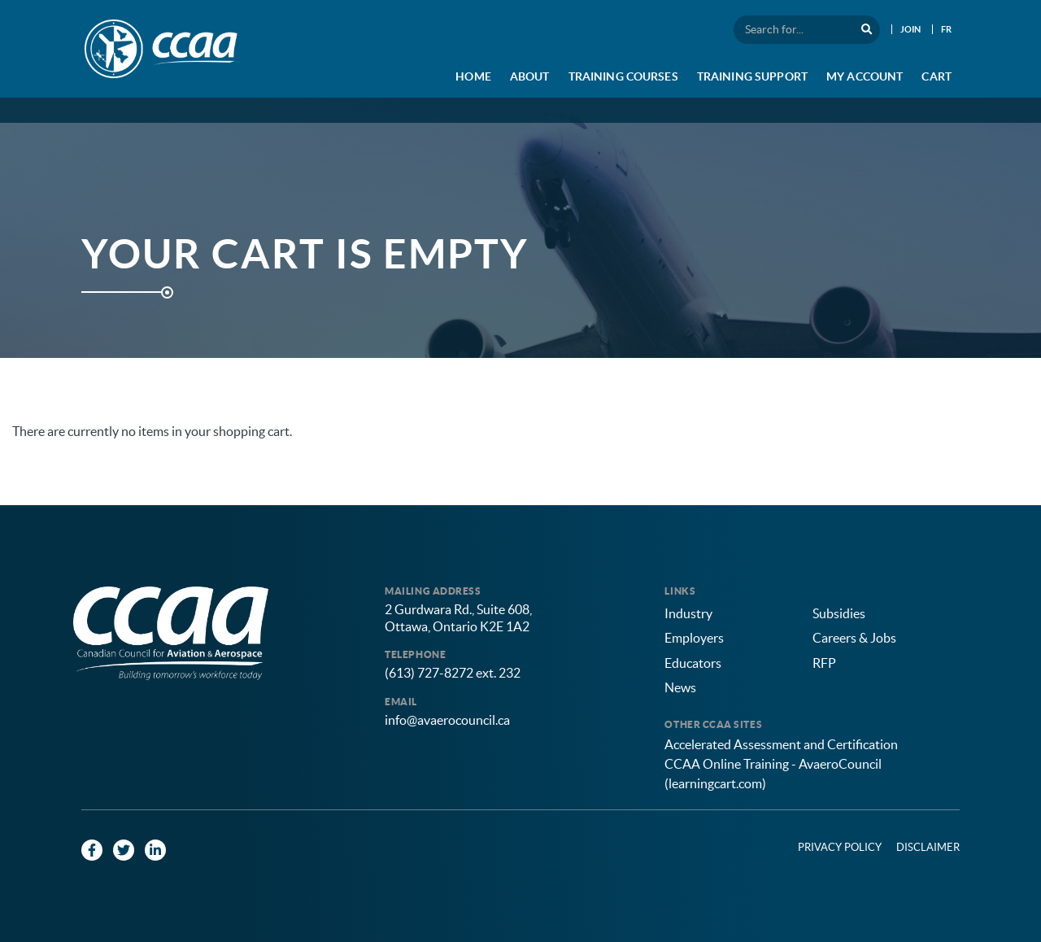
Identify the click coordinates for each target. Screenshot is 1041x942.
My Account (864, 76)
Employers (694, 637)
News (680, 687)
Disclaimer (928, 847)
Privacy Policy (840, 847)
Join (910, 29)
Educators (692, 663)
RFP (824, 663)
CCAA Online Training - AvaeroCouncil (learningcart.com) (773, 774)
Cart (936, 76)
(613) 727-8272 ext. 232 (452, 672)
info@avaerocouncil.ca (447, 720)
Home (473, 76)
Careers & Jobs (854, 637)
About (530, 76)
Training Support (752, 76)
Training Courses (623, 76)
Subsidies (838, 613)
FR (946, 29)
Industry (688, 613)
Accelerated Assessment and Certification (781, 744)
